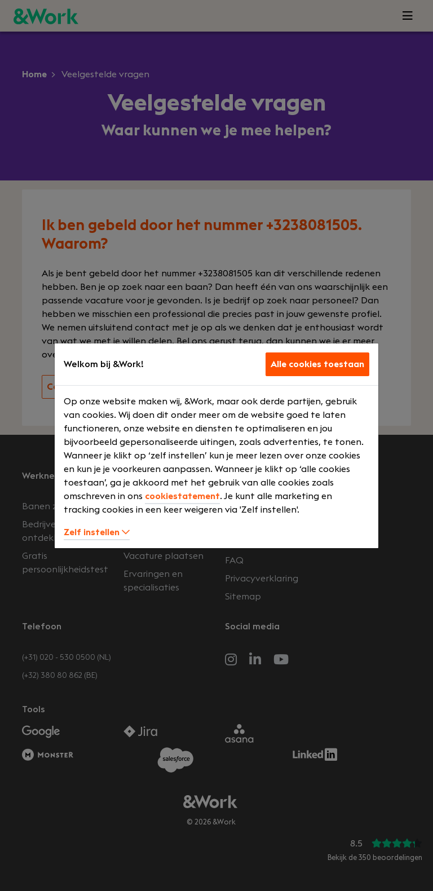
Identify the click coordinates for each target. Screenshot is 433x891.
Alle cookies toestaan (317, 364)
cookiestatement (182, 496)
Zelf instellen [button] (97, 532)
